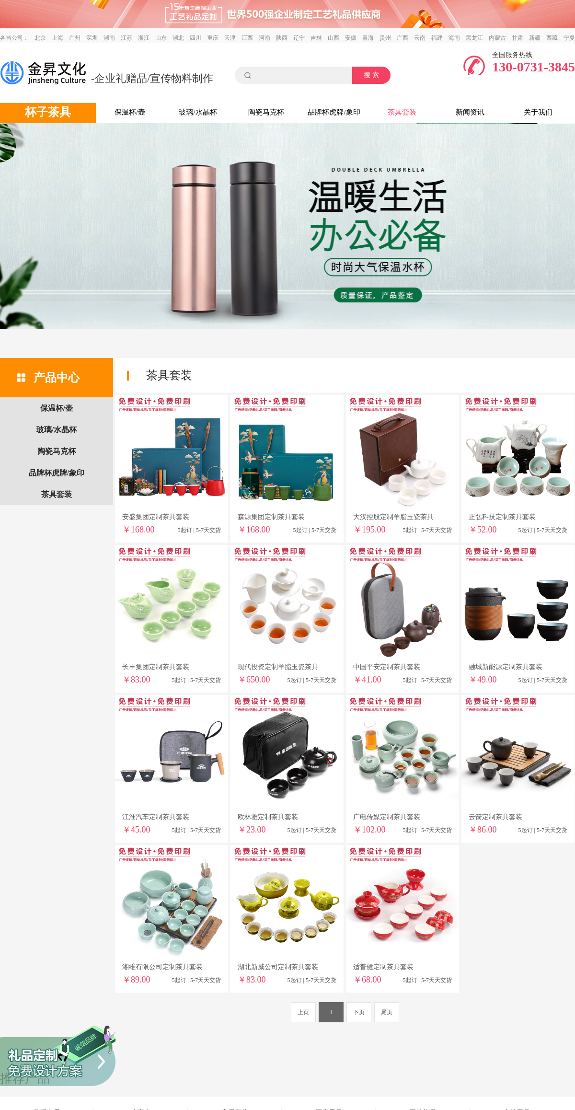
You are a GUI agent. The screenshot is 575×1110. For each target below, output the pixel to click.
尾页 (386, 1012)
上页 (303, 1012)
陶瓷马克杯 (266, 112)
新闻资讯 (470, 112)
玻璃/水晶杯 (198, 112)
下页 (359, 1012)
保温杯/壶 (130, 112)
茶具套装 (402, 112)
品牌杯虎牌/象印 (334, 112)
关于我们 (538, 112)
